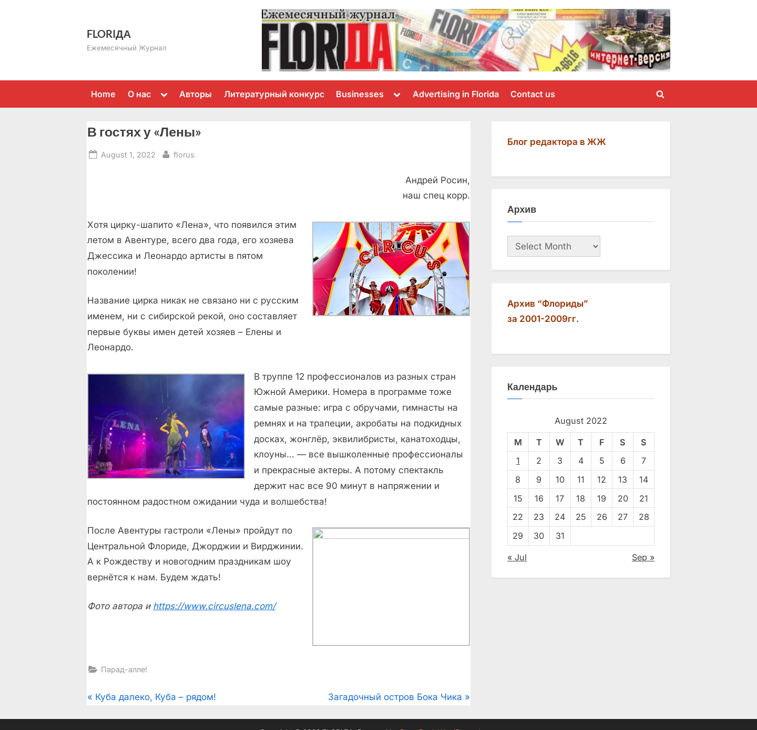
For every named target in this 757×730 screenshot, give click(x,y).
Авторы (195, 94)
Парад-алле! (124, 674)
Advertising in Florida (456, 94)
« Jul (517, 557)
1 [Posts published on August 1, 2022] (518, 460)
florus (184, 153)
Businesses (360, 94)
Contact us (532, 94)
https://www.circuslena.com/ (214, 606)
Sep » (643, 557)
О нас (139, 94)
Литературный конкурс (274, 94)
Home (103, 94)
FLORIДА (109, 33)
